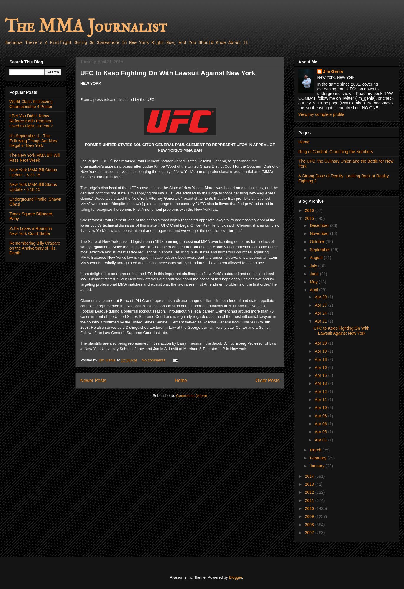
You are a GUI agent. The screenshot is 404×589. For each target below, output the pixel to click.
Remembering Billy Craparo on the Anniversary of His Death (34, 248)
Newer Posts (93, 380)
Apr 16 (321, 367)
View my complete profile (321, 114)
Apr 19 (321, 351)
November (320, 233)
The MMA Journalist (86, 26)
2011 (310, 500)
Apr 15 (321, 375)
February (318, 458)
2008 (310, 524)
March (316, 450)
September (320, 249)
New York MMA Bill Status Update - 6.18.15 (33, 187)
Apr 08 (321, 415)
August (316, 257)
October (318, 241)
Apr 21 (321, 321)
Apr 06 (321, 423)
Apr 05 (321, 431)
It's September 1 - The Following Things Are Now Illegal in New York (33, 140)
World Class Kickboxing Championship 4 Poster (31, 104)
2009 (310, 516)
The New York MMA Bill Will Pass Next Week (34, 158)
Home (181, 380)
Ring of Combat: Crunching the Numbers (335, 151)
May (314, 281)
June (315, 273)
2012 (310, 492)
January (318, 466)
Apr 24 (321, 313)
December (320, 225)
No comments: (154, 360)
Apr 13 (321, 383)
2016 (310, 210)
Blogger (235, 577)
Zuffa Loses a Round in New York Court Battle (30, 231)
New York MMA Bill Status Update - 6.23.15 (33, 172)
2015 (310, 218)
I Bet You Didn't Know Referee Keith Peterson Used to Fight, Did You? (31, 121)
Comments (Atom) (191, 395)
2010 (310, 508)
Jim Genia (333, 71)
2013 (310, 484)
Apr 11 (321, 399)
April (314, 289)
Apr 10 (321, 407)
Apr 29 (321, 296)
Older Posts (268, 380)
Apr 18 (321, 359)
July (314, 266)
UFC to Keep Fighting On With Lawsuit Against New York (167, 73)
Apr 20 (321, 343)
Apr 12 (321, 391)
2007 (310, 532)
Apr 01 (321, 440)
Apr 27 (321, 305)
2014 (310, 476)
